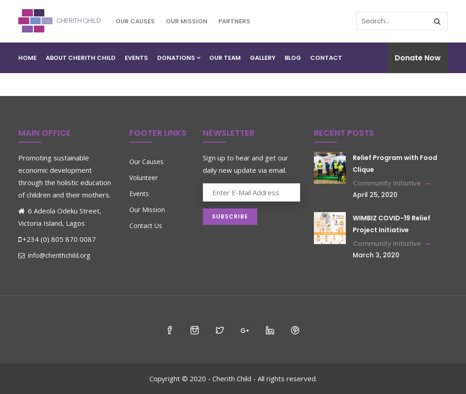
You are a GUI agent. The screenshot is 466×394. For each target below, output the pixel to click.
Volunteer (143, 177)
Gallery (262, 57)
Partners (234, 21)
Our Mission (186, 21)
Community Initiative (387, 183)
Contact (326, 57)
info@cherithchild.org (54, 255)
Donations (178, 57)
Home (27, 57)
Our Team (225, 57)
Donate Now (418, 58)
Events (136, 57)
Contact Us (145, 225)
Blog (293, 57)
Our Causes (135, 21)
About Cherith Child (81, 57)
